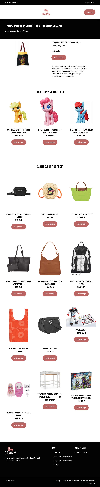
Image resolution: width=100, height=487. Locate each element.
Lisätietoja (58, 58)
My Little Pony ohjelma (63, 461)
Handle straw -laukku (50, 214)
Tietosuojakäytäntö (87, 481)
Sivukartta (91, 483)
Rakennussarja (81, 330)
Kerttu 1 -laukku (50, 348)
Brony (57, 452)
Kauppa (90, 12)
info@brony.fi (89, 3)
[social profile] (19, 3)
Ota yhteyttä (66, 481)
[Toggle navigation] (7, 12)
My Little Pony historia (63, 457)
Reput (26, 31)
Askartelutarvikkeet (14, 31)
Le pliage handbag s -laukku (81, 214)
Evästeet (75, 481)
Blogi (57, 465)
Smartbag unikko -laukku (18, 348)
